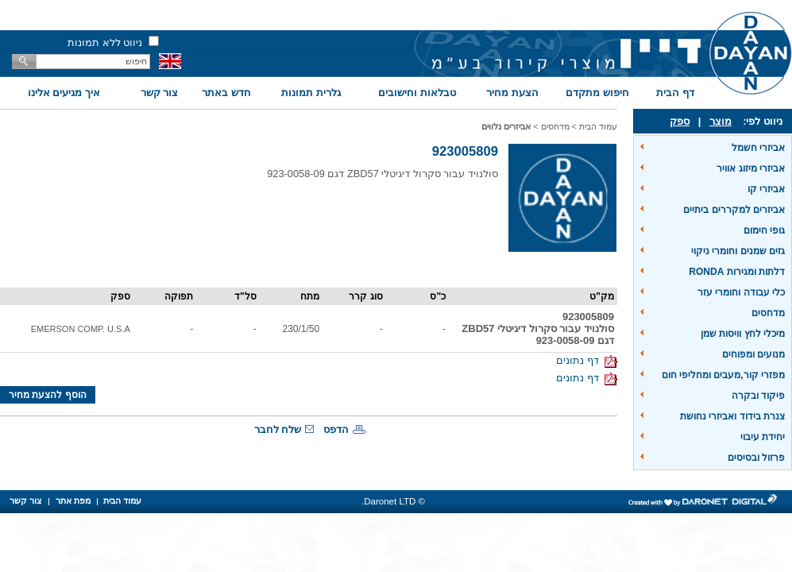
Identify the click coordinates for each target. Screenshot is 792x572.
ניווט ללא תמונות (105, 42)
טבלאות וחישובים (417, 93)
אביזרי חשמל (758, 147)
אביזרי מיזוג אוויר (751, 168)
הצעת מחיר (512, 93)
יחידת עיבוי (762, 437)
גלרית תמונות (311, 93)
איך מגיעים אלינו (64, 93)
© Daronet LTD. (393, 501)
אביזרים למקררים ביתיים (734, 209)
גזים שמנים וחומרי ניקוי (738, 251)
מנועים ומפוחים (753, 354)
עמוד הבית (598, 126)
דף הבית (675, 93)
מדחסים (768, 313)
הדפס (336, 429)
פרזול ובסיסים (756, 457)
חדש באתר (226, 93)
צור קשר (160, 93)
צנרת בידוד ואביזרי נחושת (732, 416)
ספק (680, 121)
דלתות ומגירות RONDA (737, 271)
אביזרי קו (766, 189)
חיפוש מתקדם (597, 93)
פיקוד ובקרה (758, 395)
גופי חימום (764, 230)
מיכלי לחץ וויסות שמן (743, 333)
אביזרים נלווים (506, 126)
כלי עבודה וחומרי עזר (741, 292)
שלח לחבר (278, 429)
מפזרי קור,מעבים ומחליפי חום (723, 375)
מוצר (720, 121)
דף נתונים (586, 360)
